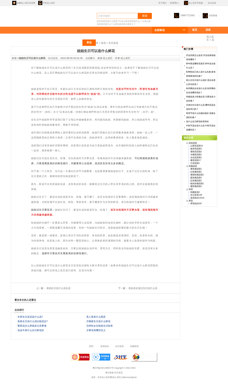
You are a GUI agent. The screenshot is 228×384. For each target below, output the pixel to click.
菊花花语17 (195, 160)
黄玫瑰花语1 (196, 169)
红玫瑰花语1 (196, 180)
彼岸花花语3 (196, 149)
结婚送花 (134, 346)
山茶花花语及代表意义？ (124, 24)
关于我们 (162, 3)
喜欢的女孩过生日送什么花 (142, 288)
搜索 (145, 15)
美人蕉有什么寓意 (96, 316)
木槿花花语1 (196, 154)
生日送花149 (196, 195)
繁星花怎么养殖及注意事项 (32, 325)
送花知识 (104, 346)
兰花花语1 (195, 163)
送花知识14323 (197, 198)
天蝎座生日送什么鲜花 (98, 321)
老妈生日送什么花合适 (58, 288)
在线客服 (210, 15)
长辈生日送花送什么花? (30, 316)
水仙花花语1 (196, 157)
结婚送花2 (195, 192)
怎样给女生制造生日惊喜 (99, 325)
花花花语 (197, 36)
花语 (208, 29)
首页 (194, 29)
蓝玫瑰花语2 (196, 177)
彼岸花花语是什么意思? (108, 21)
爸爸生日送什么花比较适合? (33, 321)
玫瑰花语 (60, 42)
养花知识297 (196, 203)
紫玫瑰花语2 (196, 186)
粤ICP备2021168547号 (103, 368)
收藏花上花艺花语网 (23, 3)
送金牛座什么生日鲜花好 (31, 330)
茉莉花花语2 (196, 151)
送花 (75, 42)
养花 (89, 42)
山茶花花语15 (196, 146)
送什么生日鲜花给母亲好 (197, 121)
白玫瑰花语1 (196, 172)
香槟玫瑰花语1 (197, 175)
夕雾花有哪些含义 (96, 330)
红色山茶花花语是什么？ (130, 21)
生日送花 (113, 43)
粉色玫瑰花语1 (197, 183)
